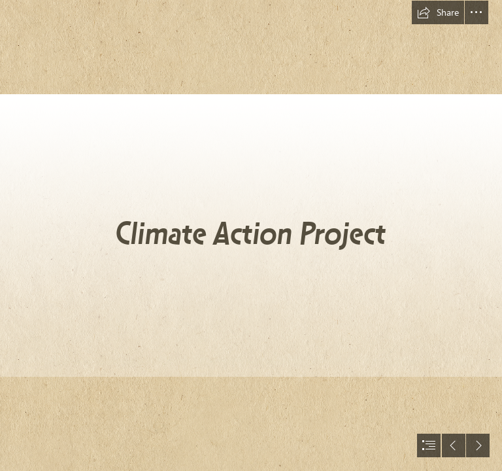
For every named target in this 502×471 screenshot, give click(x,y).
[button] (438, 12)
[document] (251, 235)
